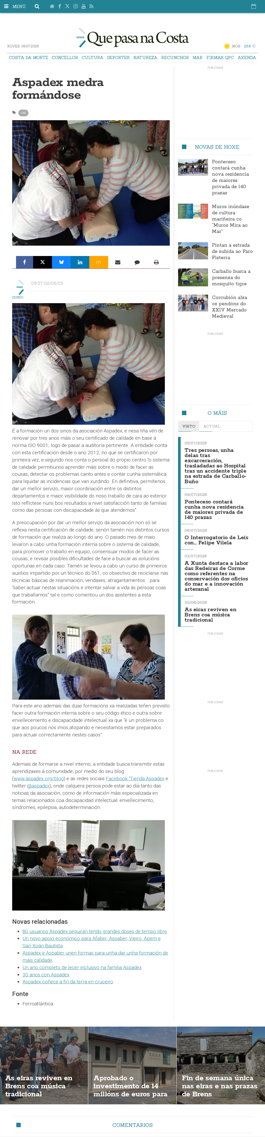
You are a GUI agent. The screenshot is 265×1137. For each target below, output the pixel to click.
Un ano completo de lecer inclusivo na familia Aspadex (82, 967)
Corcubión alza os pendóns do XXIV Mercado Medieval (229, 307)
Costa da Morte (28, 57)
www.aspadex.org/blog (39, 778)
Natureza (145, 57)
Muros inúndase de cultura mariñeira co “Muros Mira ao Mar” (230, 219)
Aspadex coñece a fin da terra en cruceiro (68, 982)
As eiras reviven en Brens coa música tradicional (211, 615)
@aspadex (38, 786)
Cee (23, 113)
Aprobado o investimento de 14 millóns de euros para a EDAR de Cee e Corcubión (130, 1094)
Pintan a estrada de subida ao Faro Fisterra (232, 251)
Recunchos (175, 57)
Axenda (247, 57)
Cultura (93, 57)
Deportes (118, 57)
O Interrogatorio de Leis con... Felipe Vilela (216, 540)
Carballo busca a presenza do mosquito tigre (231, 277)
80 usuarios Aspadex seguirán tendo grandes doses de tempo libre (95, 931)
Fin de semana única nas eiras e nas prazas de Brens (219, 1086)
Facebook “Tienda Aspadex (135, 778)
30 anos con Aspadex (46, 975)
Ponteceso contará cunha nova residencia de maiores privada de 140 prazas (230, 177)
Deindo (18, 297)
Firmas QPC (220, 57)
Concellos (65, 57)
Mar (198, 57)
